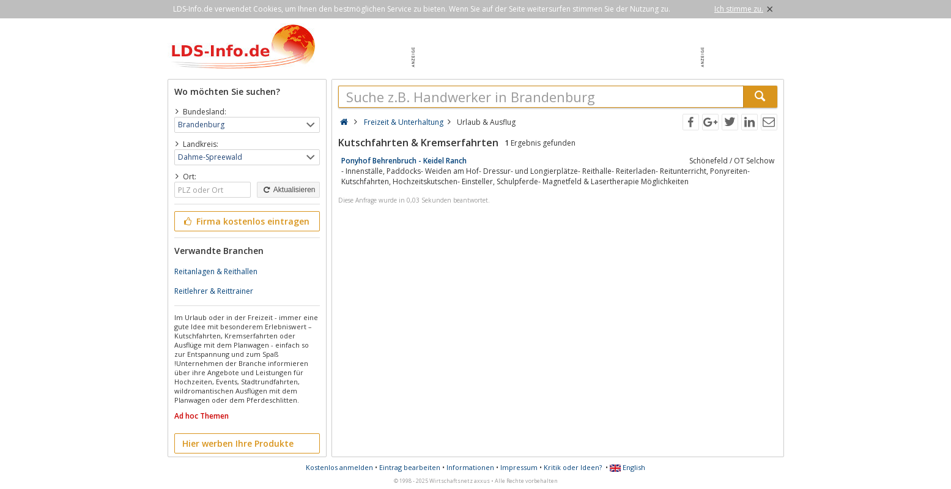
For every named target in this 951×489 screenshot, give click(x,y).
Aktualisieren (288, 189)
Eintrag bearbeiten (409, 467)
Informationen (470, 467)
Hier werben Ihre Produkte (238, 443)
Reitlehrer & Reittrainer (213, 291)
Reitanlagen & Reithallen (215, 271)
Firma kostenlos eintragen (246, 221)
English (627, 467)
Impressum (519, 467)
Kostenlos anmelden (339, 467)
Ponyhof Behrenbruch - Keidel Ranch (404, 160)
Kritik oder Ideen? (573, 467)
